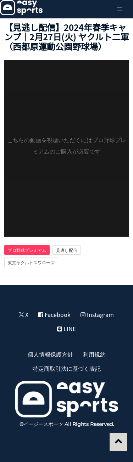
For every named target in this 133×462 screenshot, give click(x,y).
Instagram (97, 314)
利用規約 (94, 354)
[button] (119, 9)
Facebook (54, 314)
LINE (66, 328)
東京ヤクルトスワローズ (31, 262)
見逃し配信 (66, 250)
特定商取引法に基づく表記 (67, 368)
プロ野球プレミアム (27, 250)
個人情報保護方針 (50, 354)
